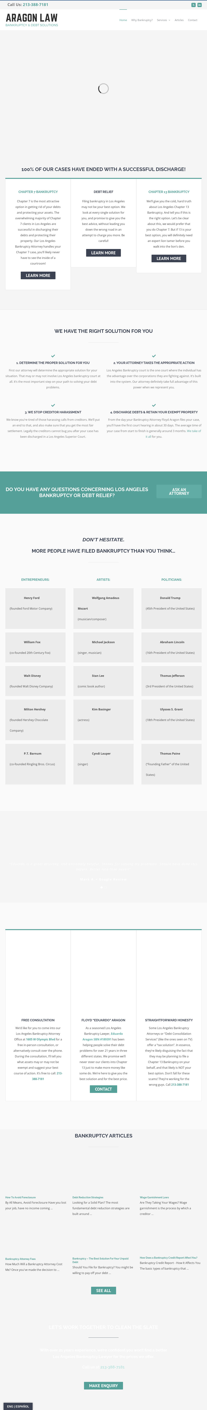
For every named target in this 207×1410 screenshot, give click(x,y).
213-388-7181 (35, 4)
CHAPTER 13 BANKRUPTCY (169, 192)
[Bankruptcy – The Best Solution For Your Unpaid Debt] (103, 1237)
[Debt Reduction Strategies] (103, 1176)
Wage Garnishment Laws (154, 1197)
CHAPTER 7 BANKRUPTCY (38, 192)
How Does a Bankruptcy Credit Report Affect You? (168, 1257)
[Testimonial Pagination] (101, 887)
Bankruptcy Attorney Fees (20, 1259)
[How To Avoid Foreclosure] (36, 1176)
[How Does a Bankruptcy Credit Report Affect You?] (171, 1236)
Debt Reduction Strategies (87, 1197)
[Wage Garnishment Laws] (171, 1176)
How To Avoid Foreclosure (20, 1197)
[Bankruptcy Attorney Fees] (36, 1237)
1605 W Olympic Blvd (40, 1039)
